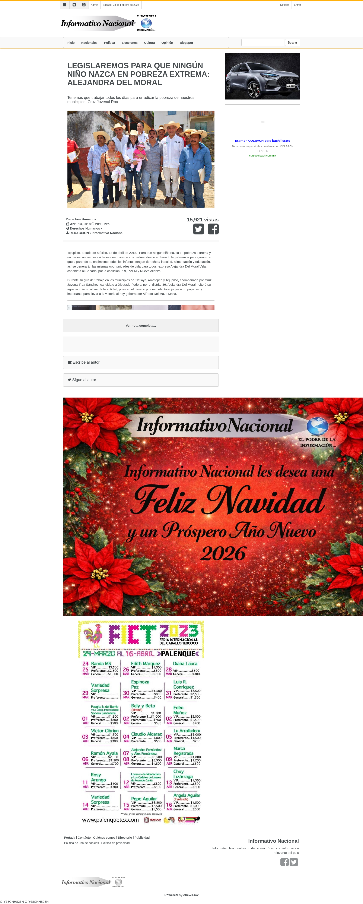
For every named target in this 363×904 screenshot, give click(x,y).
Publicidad (142, 837)
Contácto (84, 837)
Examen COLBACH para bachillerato (262, 141)
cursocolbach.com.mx (262, 155)
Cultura (149, 42)
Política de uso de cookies (81, 843)
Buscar (292, 42)
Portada (69, 837)
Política (109, 42)
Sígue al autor (82, 380)
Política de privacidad (115, 843)
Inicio (71, 42)
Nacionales (89, 42)
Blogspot (186, 42)
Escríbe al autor (84, 362)
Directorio (125, 837)
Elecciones (129, 42)
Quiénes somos (104, 837)
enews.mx (191, 895)
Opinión (167, 42)
